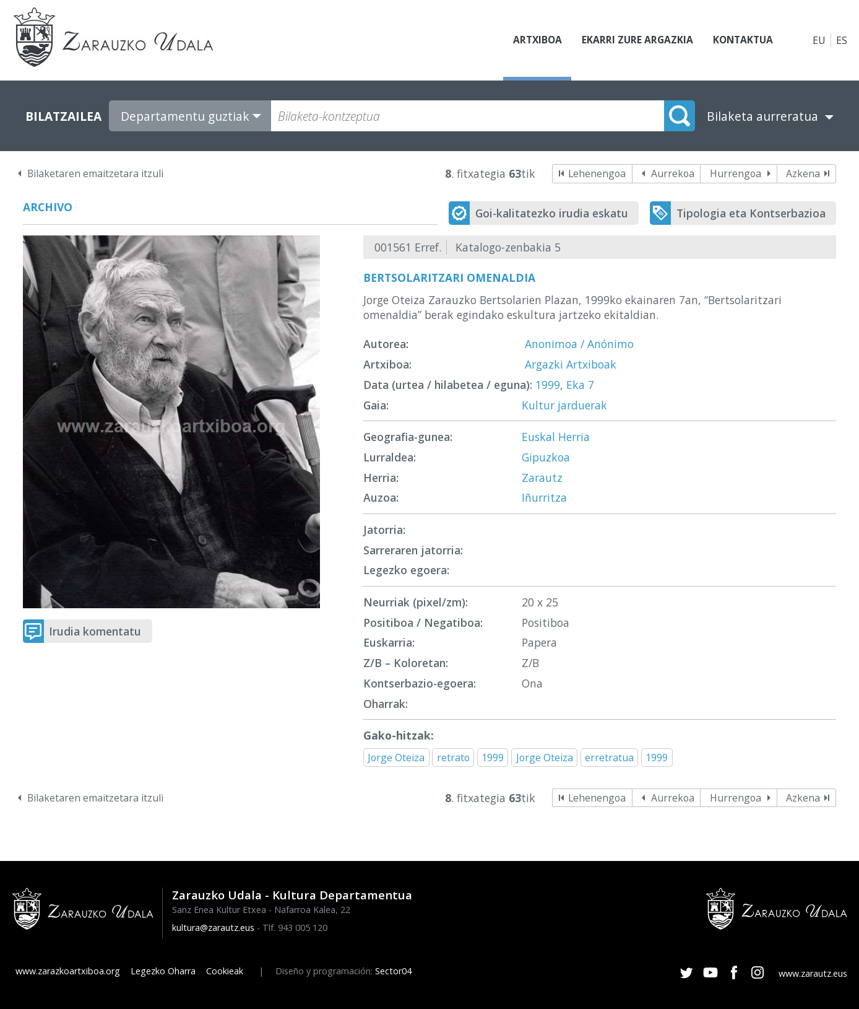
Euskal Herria (556, 436)
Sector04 (393, 971)
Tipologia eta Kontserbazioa (751, 213)
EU (819, 40)
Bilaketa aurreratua (762, 116)
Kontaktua (741, 40)
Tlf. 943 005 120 (294, 927)
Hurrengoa (735, 173)
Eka (575, 384)
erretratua (609, 757)
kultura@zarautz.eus (213, 927)
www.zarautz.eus (813, 973)
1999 (547, 384)
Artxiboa (532, 40)
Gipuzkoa (546, 457)
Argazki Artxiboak (570, 364)
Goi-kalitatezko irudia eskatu (551, 213)
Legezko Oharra (163, 971)
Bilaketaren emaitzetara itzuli (95, 173)
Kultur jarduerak (564, 405)
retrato (453, 757)
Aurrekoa (672, 173)
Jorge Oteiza (396, 757)
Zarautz (542, 477)
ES (841, 40)
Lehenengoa (597, 173)
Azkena (803, 173)
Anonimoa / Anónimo (579, 343)
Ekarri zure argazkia (633, 40)
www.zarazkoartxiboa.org (67, 971)
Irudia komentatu (95, 631)
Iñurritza (544, 497)
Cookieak (224, 971)
